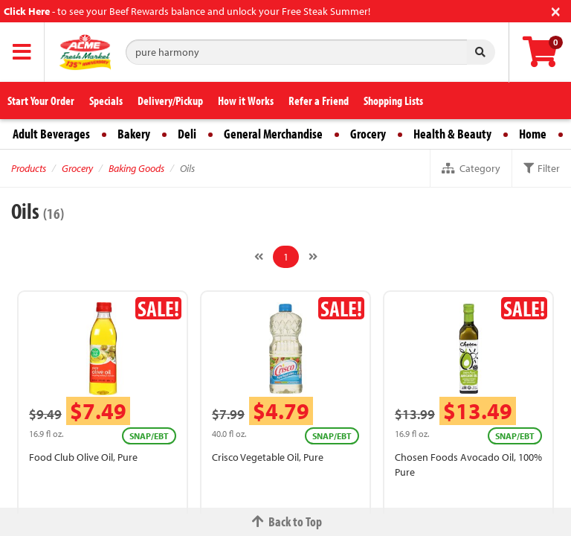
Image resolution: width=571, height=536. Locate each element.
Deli (187, 133)
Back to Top (285, 521)
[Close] (556, 10)
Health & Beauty (452, 133)
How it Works (246, 100)
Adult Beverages (51, 133)
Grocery (368, 133)
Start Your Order (40, 100)
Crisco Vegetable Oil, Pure (267, 457)
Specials (106, 100)
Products (28, 168)
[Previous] (259, 257)
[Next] (313, 257)
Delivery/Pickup (170, 100)
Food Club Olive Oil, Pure (83, 457)
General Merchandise (273, 133)
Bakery (133, 133)
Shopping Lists (393, 100)
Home (532, 133)
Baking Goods (136, 168)
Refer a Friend (318, 100)
